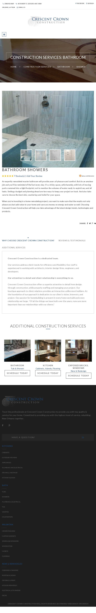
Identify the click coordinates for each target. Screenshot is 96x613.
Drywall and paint (10, 472)
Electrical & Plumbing (11, 590)
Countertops (7, 517)
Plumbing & (7, 502)
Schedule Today (17, 373)
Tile (3, 507)
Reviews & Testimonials (72, 240)
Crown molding (8, 531)
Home (14, 67)
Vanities (5, 512)
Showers (5, 497)
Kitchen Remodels (9, 585)
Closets (5, 551)
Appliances (6, 462)
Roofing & (6, 575)
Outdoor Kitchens (9, 457)
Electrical (16, 502)
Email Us (21, 7)
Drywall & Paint (8, 580)
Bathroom (64, 67)
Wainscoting (7, 546)
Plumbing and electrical (12, 467)
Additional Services (13, 247)
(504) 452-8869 (8, 3)
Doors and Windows (10, 541)
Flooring (6, 556)
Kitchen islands (8, 477)
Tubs (4, 492)
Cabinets (5, 452)
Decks (4, 595)
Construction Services (37, 67)
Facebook (80, 3)
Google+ (90, 3)
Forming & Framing (10, 570)
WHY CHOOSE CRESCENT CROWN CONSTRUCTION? (28, 240)
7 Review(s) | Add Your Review (28, 176)
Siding (13, 575)
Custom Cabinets (9, 536)
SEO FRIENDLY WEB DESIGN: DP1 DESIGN (72, 604)
